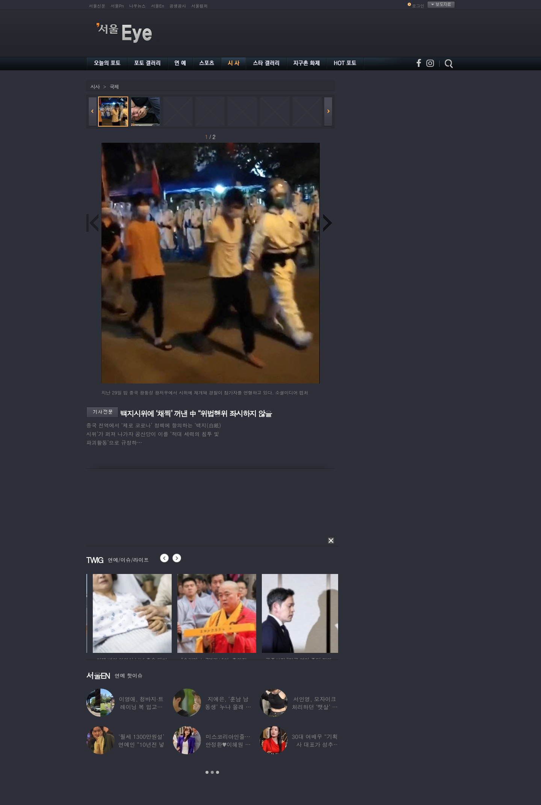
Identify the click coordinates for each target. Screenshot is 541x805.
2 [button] (212, 772)
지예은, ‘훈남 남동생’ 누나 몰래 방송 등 (228, 707)
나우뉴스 (137, 6)
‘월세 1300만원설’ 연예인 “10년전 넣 (141, 740)
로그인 (418, 6)
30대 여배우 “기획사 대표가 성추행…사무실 (315, 744)
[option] (166, 612)
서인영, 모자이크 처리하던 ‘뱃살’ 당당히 (315, 707)
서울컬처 (199, 6)
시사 (95, 86)
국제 (114, 86)
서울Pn (117, 6)
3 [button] (217, 772)
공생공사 (177, 6)
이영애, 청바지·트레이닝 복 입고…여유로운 (141, 707)
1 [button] (207, 772)
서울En (157, 6)
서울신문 (97, 6)
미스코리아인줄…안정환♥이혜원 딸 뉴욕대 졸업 (228, 744)
